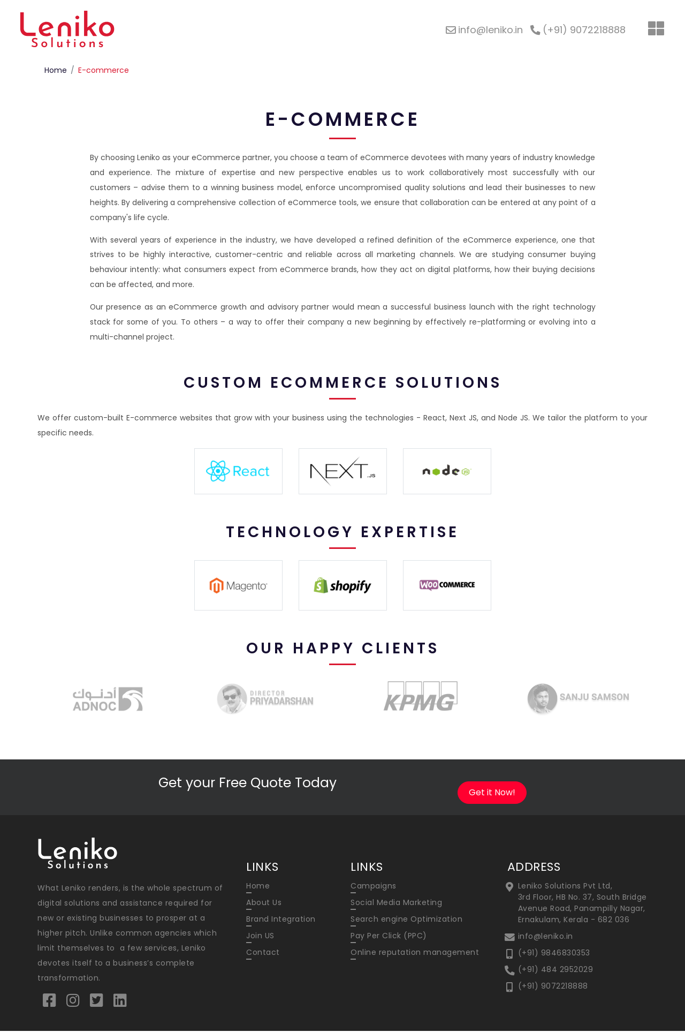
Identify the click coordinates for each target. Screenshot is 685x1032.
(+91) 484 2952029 (555, 970)
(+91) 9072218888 (553, 986)
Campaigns (374, 886)
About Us (263, 903)
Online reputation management (415, 952)
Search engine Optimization (406, 919)
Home (55, 70)
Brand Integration (281, 919)
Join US (260, 936)
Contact (263, 952)
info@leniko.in (545, 936)
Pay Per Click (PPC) (389, 936)
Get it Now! (492, 793)
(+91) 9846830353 (554, 953)
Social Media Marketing (396, 903)
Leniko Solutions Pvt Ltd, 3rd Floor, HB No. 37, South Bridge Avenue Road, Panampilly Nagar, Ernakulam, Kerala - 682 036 (582, 903)
